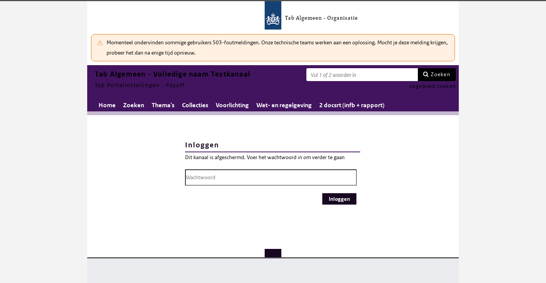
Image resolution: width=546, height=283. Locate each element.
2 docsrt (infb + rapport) (351, 105)
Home (107, 105)
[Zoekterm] (362, 74)
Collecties (195, 105)
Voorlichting (232, 105)
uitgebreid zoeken (432, 86)
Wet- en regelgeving (284, 105)
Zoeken (440, 74)
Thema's (163, 105)
